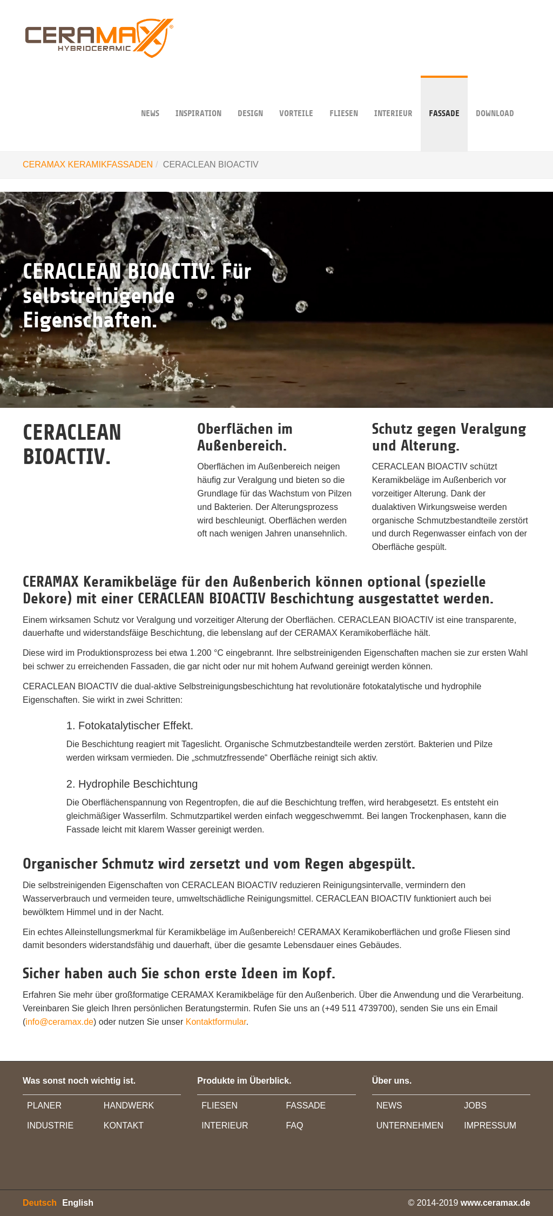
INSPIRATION (198, 97)
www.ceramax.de (495, 1202)
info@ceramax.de (59, 1021)
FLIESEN (219, 1105)
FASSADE (444, 97)
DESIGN (250, 97)
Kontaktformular (216, 1021)
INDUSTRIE (50, 1125)
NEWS (150, 97)
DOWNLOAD (495, 97)
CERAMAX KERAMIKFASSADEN (88, 164)
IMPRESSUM (490, 1125)
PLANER (44, 1105)
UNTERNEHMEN (409, 1125)
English (77, 1202)
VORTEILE (296, 97)
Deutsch (40, 1202)
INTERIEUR (393, 97)
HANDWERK (129, 1105)
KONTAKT (124, 1125)
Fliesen (343, 97)
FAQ (294, 1125)
